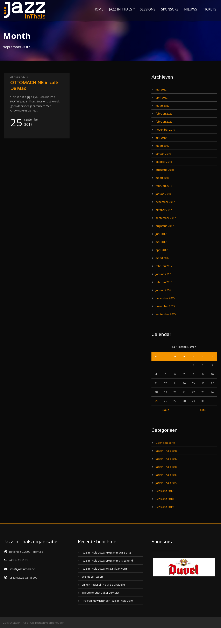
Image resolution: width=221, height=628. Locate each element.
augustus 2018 (165, 170)
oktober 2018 (164, 162)
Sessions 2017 (164, 491)
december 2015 (165, 298)
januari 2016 (163, 290)
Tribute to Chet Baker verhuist (100, 592)
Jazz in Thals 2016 (166, 451)
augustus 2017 (165, 226)
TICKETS (209, 9)
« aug (165, 410)
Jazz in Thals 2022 (166, 483)
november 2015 (165, 306)
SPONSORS (169, 9)
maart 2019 (162, 145)
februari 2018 (164, 186)
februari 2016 (164, 282)
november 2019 (165, 129)
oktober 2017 (164, 210)
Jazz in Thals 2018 (166, 467)
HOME (98, 9)
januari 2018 (163, 194)
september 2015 (166, 314)
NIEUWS (190, 9)
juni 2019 (161, 137)
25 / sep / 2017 (19, 76)
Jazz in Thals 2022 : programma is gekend (107, 560)
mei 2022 (161, 89)
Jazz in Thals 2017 (166, 459)
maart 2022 (162, 105)
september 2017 (166, 218)
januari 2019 (163, 154)
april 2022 (161, 97)
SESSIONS (147, 9)
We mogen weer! (92, 576)
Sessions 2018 (164, 499)
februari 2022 (164, 113)
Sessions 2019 (164, 507)
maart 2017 (162, 258)
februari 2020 (164, 121)
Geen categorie (165, 443)
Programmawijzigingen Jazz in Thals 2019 (107, 600)
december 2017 (165, 202)
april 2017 (161, 250)
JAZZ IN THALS (120, 9)
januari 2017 (163, 274)
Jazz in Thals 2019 (166, 475)
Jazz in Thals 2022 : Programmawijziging (106, 552)
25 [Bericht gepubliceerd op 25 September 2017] (156, 401)
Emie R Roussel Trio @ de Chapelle (103, 584)
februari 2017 (164, 266)
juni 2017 (161, 234)
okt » (203, 410)
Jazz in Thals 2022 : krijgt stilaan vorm (105, 568)
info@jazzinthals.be (22, 569)
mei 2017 (161, 242)
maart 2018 (162, 178)
